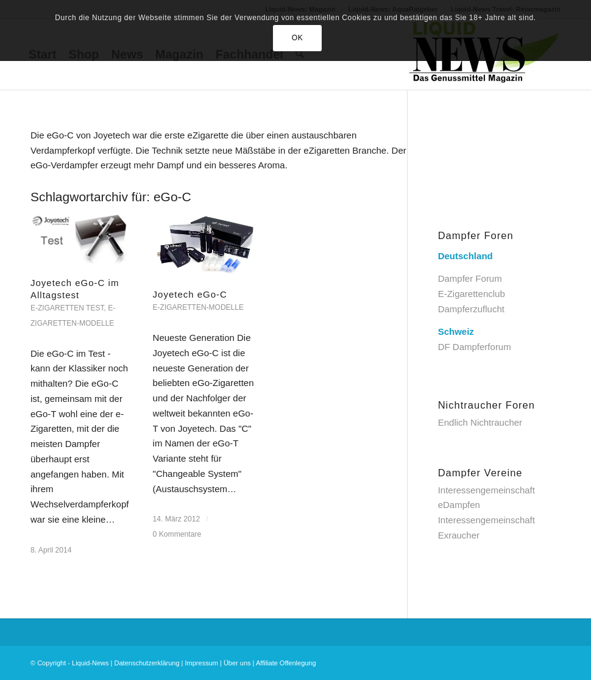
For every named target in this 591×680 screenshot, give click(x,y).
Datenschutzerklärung (147, 663)
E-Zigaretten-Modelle (198, 307)
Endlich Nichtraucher (480, 422)
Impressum (201, 663)
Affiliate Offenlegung (286, 663)
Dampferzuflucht (471, 309)
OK (297, 38)
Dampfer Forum (470, 278)
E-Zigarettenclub (471, 293)
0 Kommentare (177, 534)
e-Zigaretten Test (67, 308)
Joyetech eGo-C (190, 294)
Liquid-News (90, 663)
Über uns (237, 663)
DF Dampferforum (474, 347)
